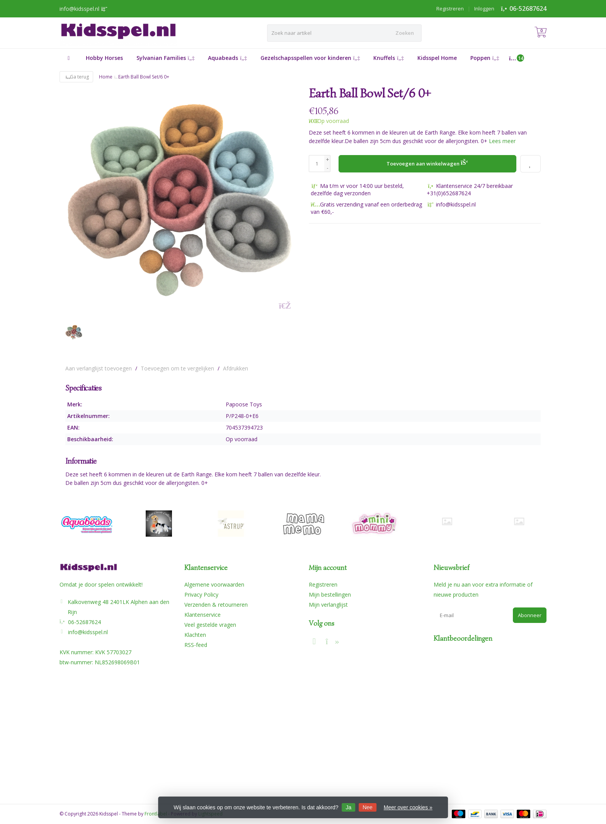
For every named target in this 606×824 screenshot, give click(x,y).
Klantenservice (202, 614)
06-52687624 (527, 8)
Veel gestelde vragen (210, 624)
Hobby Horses (104, 57)
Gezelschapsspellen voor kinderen (310, 57)
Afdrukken (235, 368)
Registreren (450, 8)
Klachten (195, 634)
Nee (368, 807)
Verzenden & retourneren (216, 604)
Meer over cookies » (408, 807)
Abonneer (529, 615)
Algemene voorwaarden (214, 584)
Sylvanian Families (165, 57)
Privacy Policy (201, 594)
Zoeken (404, 32)
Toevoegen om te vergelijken (177, 368)
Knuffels (388, 57)
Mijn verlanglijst (328, 604)
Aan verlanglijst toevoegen (98, 368)
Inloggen (484, 8)
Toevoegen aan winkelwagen (427, 163)
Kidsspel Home (437, 57)
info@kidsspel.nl (88, 632)
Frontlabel (156, 813)
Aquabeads (227, 57)
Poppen (484, 57)
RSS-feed (195, 644)
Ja (349, 807)
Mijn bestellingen (330, 594)
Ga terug (76, 76)
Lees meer (502, 141)
